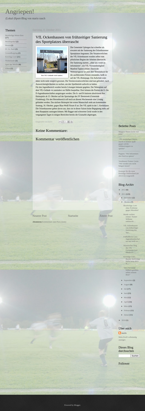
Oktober (127, 202)
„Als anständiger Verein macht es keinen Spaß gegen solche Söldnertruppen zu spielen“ (128, 144)
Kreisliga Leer (10, 57)
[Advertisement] (131, 74)
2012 (124, 190)
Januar (126, 315)
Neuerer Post (39, 215)
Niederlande (10, 61)
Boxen (7, 45)
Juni (126, 293)
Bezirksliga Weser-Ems (14, 35)
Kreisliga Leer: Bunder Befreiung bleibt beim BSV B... (131, 260)
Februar (127, 310)
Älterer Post (106, 215)
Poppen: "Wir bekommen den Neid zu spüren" (128, 155)
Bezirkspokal (10, 42)
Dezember (128, 198)
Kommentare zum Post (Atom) (54, 222)
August (127, 284)
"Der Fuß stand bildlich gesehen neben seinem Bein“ (130, 271)
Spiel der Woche (11, 64)
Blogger (77, 405)
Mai (125, 297)
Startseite (73, 215)
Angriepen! (19, 11)
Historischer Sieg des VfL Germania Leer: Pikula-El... (130, 249)
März (126, 306)
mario (124, 333)
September (128, 280)
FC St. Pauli (10, 49)
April (126, 302)
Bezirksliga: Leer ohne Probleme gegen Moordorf (130, 208)
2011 (124, 194)
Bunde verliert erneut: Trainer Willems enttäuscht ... (130, 217)
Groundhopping (11, 53)
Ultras (7, 68)
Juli (125, 289)
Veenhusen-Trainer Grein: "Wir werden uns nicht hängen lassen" (129, 163)
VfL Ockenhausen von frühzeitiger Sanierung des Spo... (130, 229)
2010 (124, 320)
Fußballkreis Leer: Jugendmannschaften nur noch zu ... (131, 239)
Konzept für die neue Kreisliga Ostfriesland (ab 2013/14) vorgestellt (129, 173)
